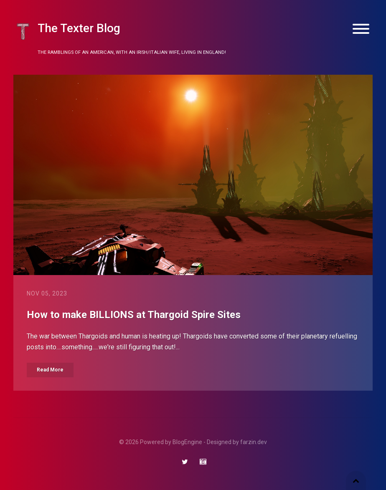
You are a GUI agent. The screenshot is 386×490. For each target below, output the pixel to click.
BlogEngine (187, 442)
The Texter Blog (79, 28)
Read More (50, 370)
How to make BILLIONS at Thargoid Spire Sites (134, 315)
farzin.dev (253, 442)
